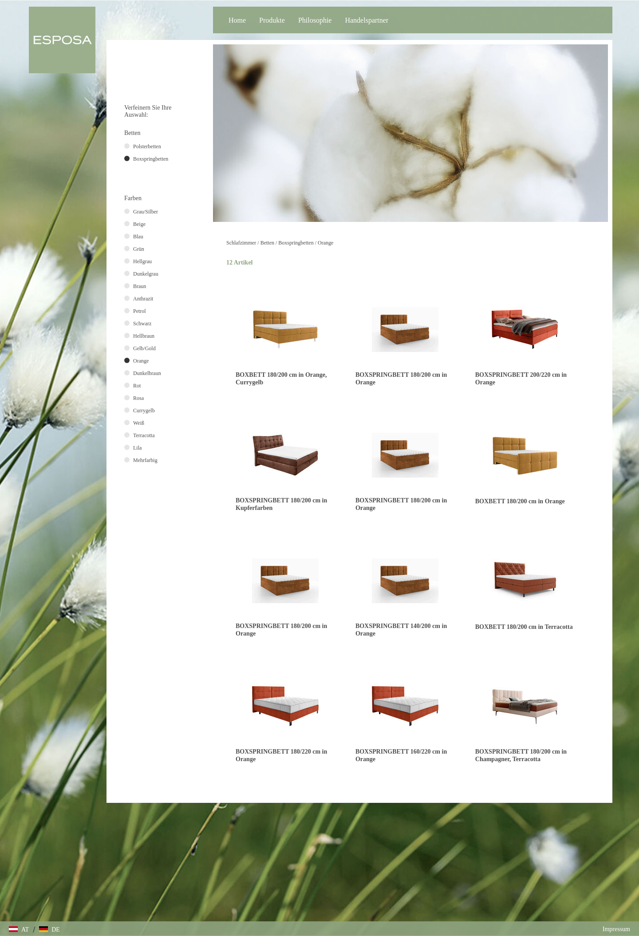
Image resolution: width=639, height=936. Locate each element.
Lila (137, 448)
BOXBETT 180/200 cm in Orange (520, 501)
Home (237, 20)
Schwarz (142, 323)
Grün (138, 249)
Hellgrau (142, 261)
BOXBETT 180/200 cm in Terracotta (524, 627)
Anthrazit (143, 299)
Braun (139, 286)
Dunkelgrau (145, 274)
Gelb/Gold (144, 348)
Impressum (616, 929)
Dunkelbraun (147, 373)
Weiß (138, 423)
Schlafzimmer (241, 243)
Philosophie (315, 20)
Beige (139, 224)
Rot (137, 386)
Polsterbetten (147, 146)
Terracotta (143, 435)
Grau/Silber (145, 212)
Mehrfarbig (145, 460)
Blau (138, 236)
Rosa (138, 398)
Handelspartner (366, 20)
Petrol (139, 311)
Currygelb (144, 410)
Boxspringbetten (295, 243)
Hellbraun (143, 336)
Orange (325, 243)
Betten (267, 243)
